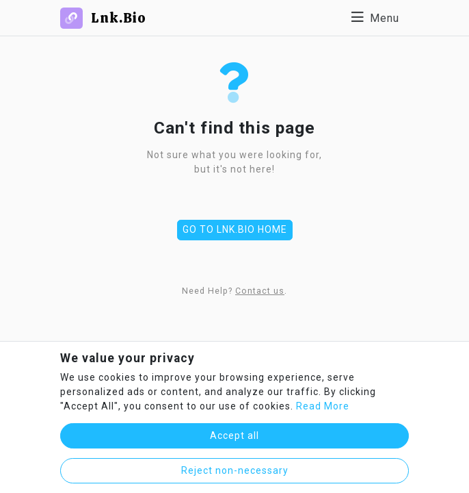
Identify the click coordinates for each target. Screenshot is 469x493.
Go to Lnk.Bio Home (235, 229)
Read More (322, 406)
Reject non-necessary (235, 470)
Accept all (234, 435)
